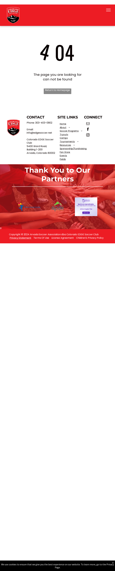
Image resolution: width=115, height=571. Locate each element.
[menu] (108, 10)
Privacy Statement (20, 238)
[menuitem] (73, 124)
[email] (88, 124)
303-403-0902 (43, 122)
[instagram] (88, 135)
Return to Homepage (57, 90)
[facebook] (88, 130)
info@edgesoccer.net (39, 132)
